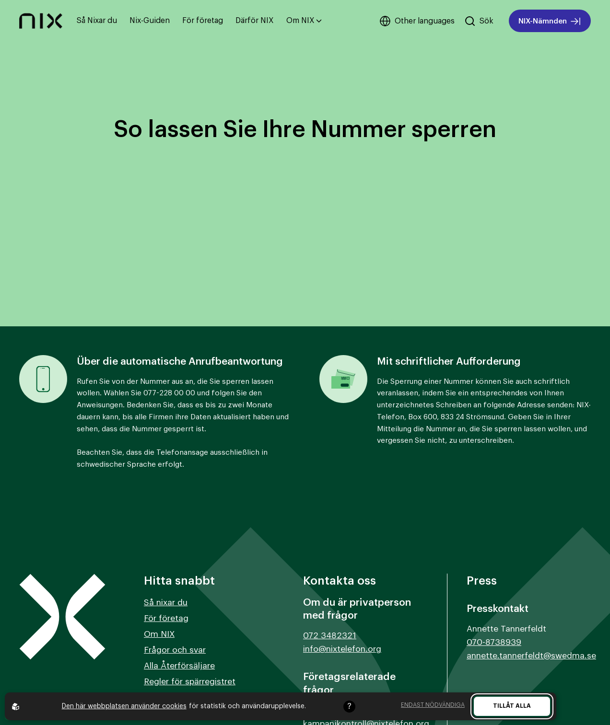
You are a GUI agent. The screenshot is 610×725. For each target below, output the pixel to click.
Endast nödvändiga (433, 705)
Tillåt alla (512, 706)
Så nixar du (166, 602)
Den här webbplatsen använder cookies (124, 706)
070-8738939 (494, 642)
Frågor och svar (175, 650)
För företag (202, 20)
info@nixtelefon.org (342, 649)
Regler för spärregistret (189, 682)
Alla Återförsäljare (179, 666)
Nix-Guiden (149, 20)
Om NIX (304, 20)
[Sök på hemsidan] (478, 21)
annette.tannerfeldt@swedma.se (531, 656)
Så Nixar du (97, 20)
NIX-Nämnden (549, 21)
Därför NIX (254, 20)
